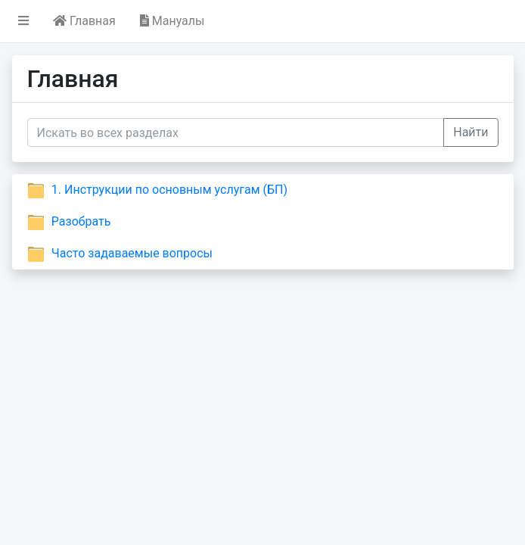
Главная (84, 21)
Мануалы (172, 21)
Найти (470, 132)
